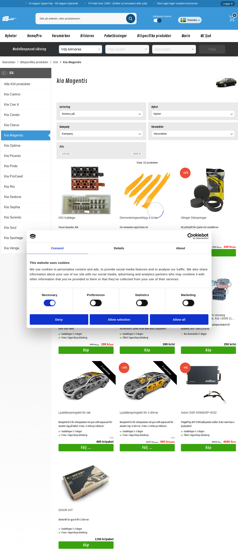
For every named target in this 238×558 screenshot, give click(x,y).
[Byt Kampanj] (139, 134)
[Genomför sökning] (130, 18)
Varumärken (61, 36)
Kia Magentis (72, 62)
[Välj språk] (190, 18)
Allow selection (119, 319)
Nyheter (11, 36)
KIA (55, 62)
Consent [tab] (57, 248)
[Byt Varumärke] (231, 134)
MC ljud (205, 36)
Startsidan (8, 62)
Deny (59, 319)
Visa (212, 49)
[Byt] (139, 114)
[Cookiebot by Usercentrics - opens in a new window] (190, 236)
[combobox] (101, 113)
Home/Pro (34, 36)
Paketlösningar (115, 36)
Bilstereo (87, 36)
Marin (186, 36)
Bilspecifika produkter (154, 36)
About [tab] (180, 248)
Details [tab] (119, 248)
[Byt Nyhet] (231, 114)
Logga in (228, 3)
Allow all (179, 319)
